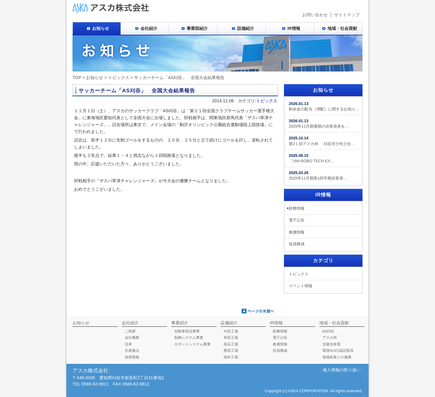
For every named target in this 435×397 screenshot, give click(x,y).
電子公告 (296, 220)
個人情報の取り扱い (342, 369)
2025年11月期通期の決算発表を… (319, 124)
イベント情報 (300, 286)
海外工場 (231, 357)
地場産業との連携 (336, 357)
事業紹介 (179, 322)
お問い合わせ (315, 14)
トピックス (118, 77)
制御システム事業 (188, 337)
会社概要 (132, 337)
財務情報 (296, 208)
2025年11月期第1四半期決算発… (318, 175)
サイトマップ (346, 14)
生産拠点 (132, 350)
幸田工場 (231, 337)
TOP (76, 77)
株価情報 (296, 232)
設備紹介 (245, 28)
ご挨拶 (130, 331)
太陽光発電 (331, 344)
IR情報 (293, 28)
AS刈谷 (328, 331)
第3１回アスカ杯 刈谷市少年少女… (322, 141)
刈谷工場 (231, 331)
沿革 (128, 344)
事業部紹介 (197, 28)
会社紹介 (148, 28)
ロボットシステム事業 (192, 344)
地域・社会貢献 (342, 28)
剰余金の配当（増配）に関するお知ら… (324, 106)
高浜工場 (231, 344)
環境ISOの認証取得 (338, 350)
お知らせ (100, 28)
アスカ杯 (329, 337)
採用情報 (132, 357)
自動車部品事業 (187, 331)
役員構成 (296, 244)
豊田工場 (231, 350)
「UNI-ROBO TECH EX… (311, 158)
